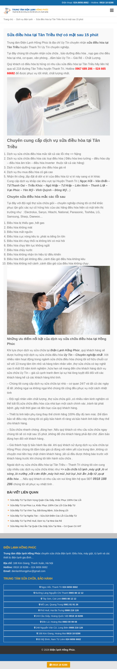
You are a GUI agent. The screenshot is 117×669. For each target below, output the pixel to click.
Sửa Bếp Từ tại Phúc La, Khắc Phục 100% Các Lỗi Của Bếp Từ (42, 505)
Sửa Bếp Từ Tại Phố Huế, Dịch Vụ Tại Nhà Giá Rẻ (36, 521)
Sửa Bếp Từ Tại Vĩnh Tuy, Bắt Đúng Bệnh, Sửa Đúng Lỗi (39, 510)
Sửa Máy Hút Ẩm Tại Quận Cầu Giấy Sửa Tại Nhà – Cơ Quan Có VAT (45, 526)
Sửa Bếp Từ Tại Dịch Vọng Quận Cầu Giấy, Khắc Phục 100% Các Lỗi (45, 500)
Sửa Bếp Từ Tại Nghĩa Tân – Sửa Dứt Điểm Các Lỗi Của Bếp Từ (43, 515)
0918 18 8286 (58, 664)
